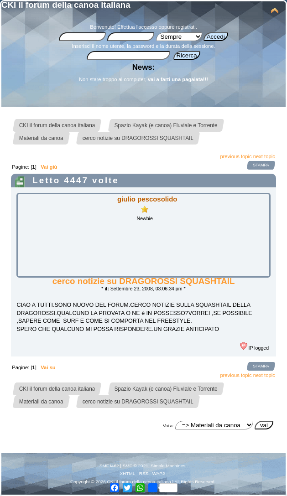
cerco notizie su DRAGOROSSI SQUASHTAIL (143, 281)
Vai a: (168, 425)
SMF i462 (109, 465)
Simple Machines (168, 465)
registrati (186, 27)
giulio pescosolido (147, 199)
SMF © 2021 (135, 465)
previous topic (235, 156)
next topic (264, 156)
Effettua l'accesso (137, 27)
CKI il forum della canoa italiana (65, 5)
